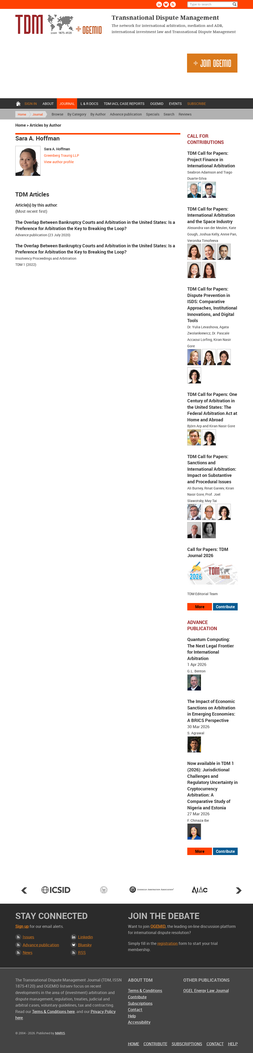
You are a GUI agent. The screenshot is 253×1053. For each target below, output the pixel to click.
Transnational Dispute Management (58, 24)
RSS (82, 952)
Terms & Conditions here (53, 1011)
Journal (67, 103)
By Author (98, 114)
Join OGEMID (212, 63)
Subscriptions (140, 1003)
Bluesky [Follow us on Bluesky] (166, 4)
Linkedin (85, 937)
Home (18, 103)
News (27, 952)
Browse (57, 114)
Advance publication (126, 114)
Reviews (185, 114)
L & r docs (89, 103)
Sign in (30, 103)
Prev (24, 890)
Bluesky (85, 945)
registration (167, 943)
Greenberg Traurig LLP (61, 155)
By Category (76, 114)
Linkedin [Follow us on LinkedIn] (159, 4)
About (48, 103)
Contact (135, 1009)
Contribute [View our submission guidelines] (225, 606)
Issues (28, 937)
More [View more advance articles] (199, 851)
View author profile (59, 161)
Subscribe (196, 103)
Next (239, 890)
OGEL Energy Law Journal (206, 990)
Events (175, 103)
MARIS (60, 1033)
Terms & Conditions (145, 990)
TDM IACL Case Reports (124, 103)
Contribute (137, 997)
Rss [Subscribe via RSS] (173, 4)
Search (169, 114)
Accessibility (139, 1022)
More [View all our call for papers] (199, 606)
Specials (152, 114)
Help (132, 1016)
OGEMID (156, 103)
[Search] (212, 4)
